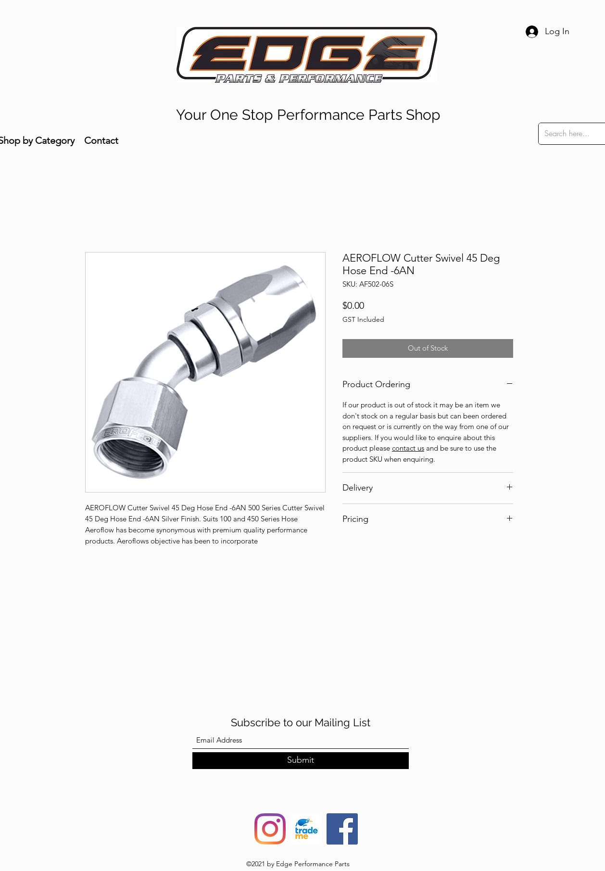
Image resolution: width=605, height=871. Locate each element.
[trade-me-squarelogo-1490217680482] (306, 829)
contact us (408, 448)
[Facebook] (342, 829)
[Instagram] (270, 829)
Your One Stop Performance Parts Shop (308, 114)
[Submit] (300, 760)
